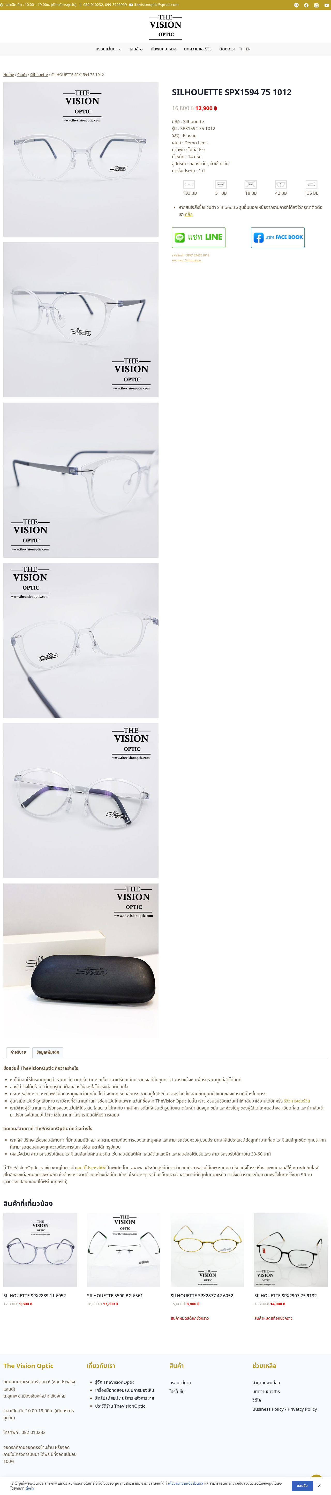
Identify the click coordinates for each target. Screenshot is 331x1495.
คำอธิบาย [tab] (18, 1052)
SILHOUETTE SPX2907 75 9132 (285, 1296)
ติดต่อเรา (227, 49)
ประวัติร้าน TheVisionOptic (120, 1406)
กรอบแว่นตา (180, 1383)
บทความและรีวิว (198, 49)
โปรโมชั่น (177, 1391)
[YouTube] (326, 5)
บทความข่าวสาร (266, 1391)
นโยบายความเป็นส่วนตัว (185, 1483)
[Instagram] (316, 5)
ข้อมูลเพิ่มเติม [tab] (47, 1052)
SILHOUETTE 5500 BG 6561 (115, 1296)
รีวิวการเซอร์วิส (297, 1101)
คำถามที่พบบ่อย (266, 1383)
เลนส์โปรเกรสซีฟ (90, 1168)
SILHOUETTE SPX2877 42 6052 (202, 1296)
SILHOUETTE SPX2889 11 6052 (34, 1296)
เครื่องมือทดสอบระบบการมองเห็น (124, 1390)
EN (248, 49)
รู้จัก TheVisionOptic (114, 1382)
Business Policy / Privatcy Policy (284, 1409)
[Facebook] (306, 5)
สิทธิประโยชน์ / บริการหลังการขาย (124, 1398)
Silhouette (193, 260)
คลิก (189, 214)
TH (241, 49)
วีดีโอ (256, 1400)
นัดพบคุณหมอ (163, 49)
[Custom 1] (296, 5)
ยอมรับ (302, 1486)
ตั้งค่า (30, 1488)
